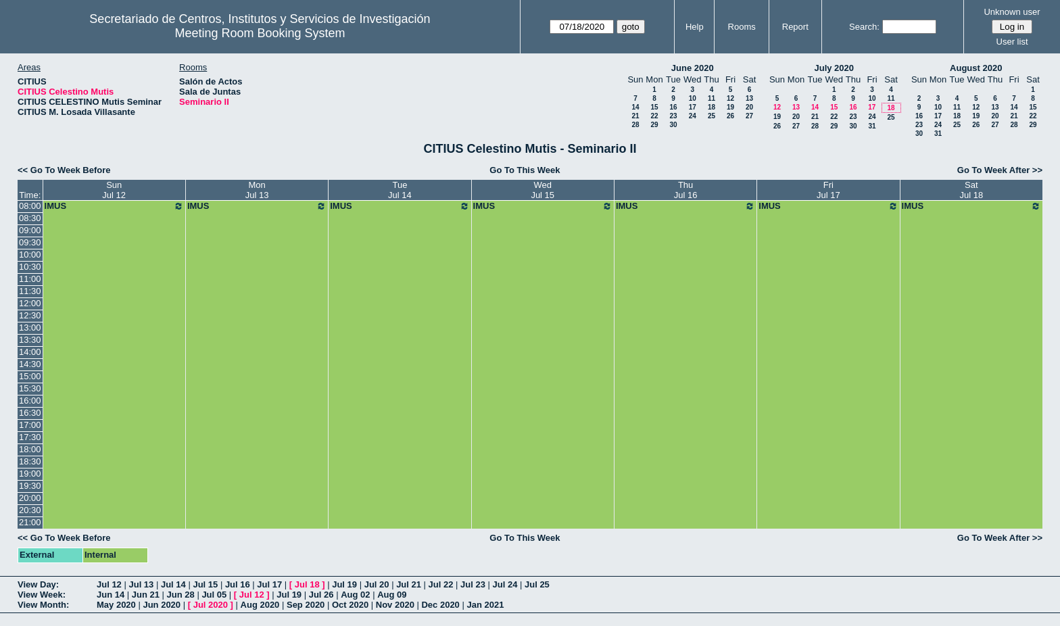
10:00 (30, 254)
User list (1012, 42)
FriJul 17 (828, 190)
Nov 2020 (395, 605)
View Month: (43, 605)
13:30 (30, 340)
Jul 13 (140, 584)
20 (749, 107)
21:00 (30, 522)
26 (730, 116)
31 (871, 126)
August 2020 (976, 68)
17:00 (30, 425)
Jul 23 (472, 584)
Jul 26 (321, 594)
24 (692, 116)
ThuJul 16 (686, 190)
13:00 (30, 327)
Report (795, 27)
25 (711, 116)
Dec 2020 (440, 605)
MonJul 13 (257, 190)
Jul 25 (537, 584)
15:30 (30, 388)
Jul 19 (344, 584)
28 (635, 124)
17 (692, 107)
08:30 (30, 218)
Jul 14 (173, 584)
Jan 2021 (485, 605)
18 (711, 107)
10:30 (30, 267)
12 (730, 98)
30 (673, 124)
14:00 (30, 352)
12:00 (30, 303)
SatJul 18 (971, 190)
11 (711, 98)
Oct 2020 (350, 605)
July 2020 (834, 68)
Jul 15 (205, 584)
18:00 (30, 449)
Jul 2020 (210, 605)
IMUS (114, 206)
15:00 (30, 376)
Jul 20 (376, 584)
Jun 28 (181, 594)
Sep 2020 (305, 605)
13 (749, 98)
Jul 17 (269, 584)
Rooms (742, 27)
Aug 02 (355, 594)
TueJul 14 (400, 190)
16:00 (30, 400)
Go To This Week (524, 170)
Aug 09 (391, 594)
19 (730, 107)
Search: (864, 27)
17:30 (30, 437)
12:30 (30, 315)
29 (654, 124)
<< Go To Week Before (64, 170)
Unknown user (1012, 12)
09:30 (30, 242)
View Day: (38, 584)
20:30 (30, 510)
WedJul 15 (542, 190)
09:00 (30, 230)
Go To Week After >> (999, 170)
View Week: (42, 594)
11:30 (30, 291)
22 (654, 116)
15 (654, 107)
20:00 (30, 498)
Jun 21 (146, 594)
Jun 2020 (161, 605)
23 (673, 116)
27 (749, 116)
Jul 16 (237, 584)
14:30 (30, 364)
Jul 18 (307, 584)
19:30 (30, 486)
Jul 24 (505, 584)
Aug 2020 (260, 605)
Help (694, 27)
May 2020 (116, 605)
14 (635, 107)
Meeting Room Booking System (259, 33)
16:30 (30, 413)
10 (692, 98)
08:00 (30, 206)
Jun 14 (110, 594)
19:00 (30, 473)
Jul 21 (408, 584)
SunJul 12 (114, 190)
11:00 (30, 279)
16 (673, 107)
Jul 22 (441, 584)
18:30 (30, 461)
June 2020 (692, 68)
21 (635, 116)
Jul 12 (109, 584)
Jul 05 (213, 594)
